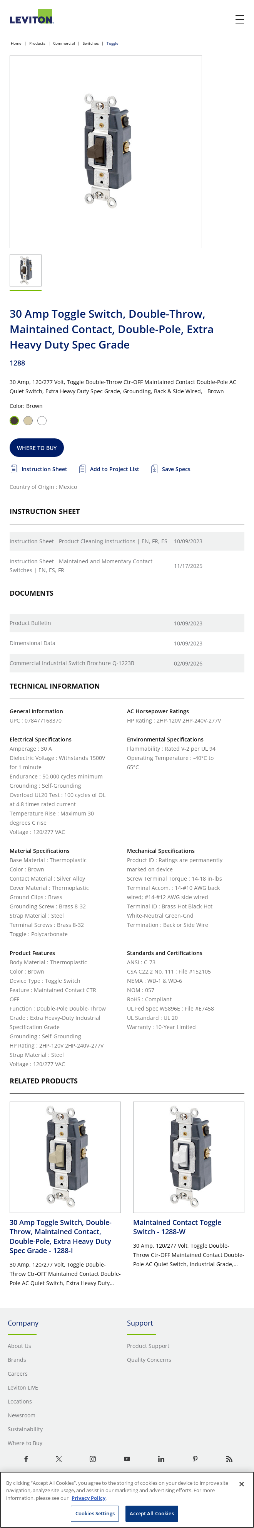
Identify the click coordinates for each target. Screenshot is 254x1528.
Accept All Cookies (152, 1513)
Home (16, 43)
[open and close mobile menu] (240, 19)
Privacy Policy (88, 1497)
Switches (91, 43)
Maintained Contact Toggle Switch (177, 1227)
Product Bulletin (30, 623)
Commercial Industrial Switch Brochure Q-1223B (72, 663)
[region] (127, 1500)
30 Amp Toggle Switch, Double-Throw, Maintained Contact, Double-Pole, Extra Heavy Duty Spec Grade (61, 1236)
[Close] (241, 1484)
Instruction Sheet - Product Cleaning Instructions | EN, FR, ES (88, 541)
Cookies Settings (95, 1513)
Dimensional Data (32, 643)
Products (37, 43)
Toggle (113, 43)
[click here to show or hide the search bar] (224, 20)
